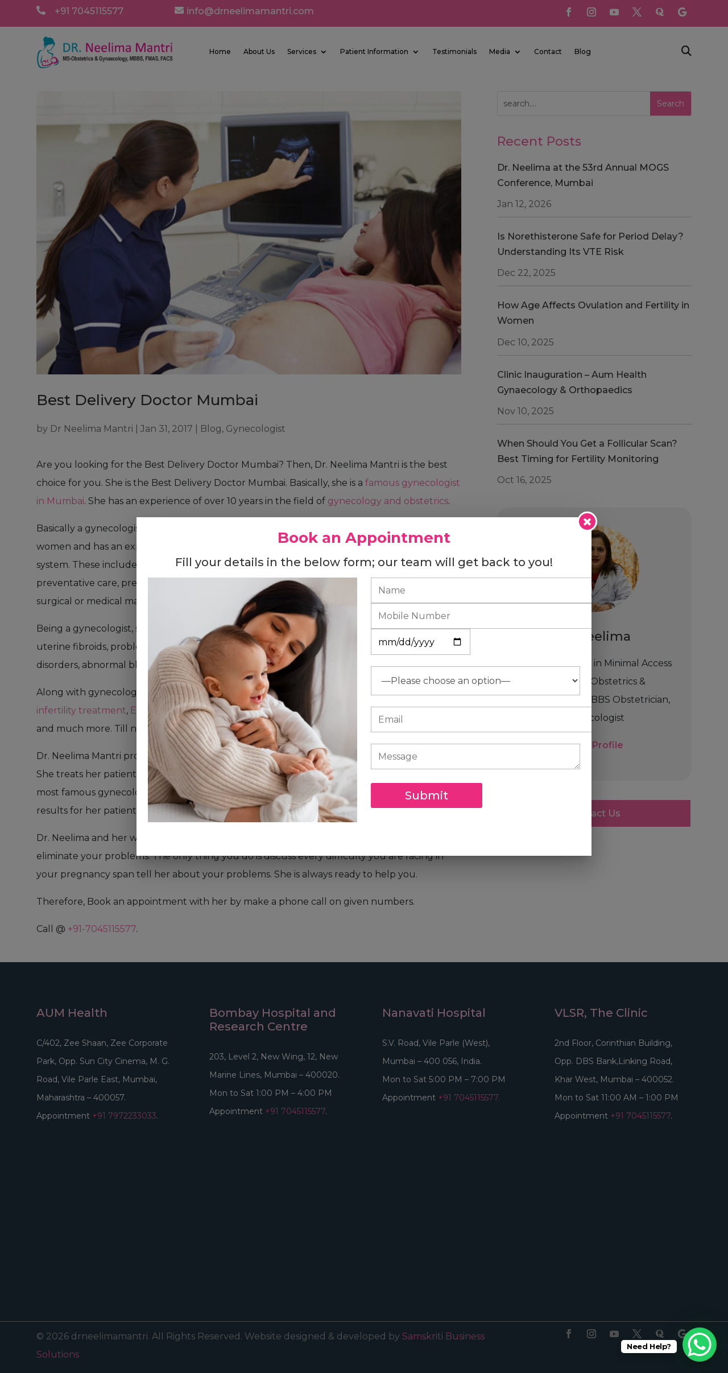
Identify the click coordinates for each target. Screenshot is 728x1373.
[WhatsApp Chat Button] (699, 1344)
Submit (426, 795)
